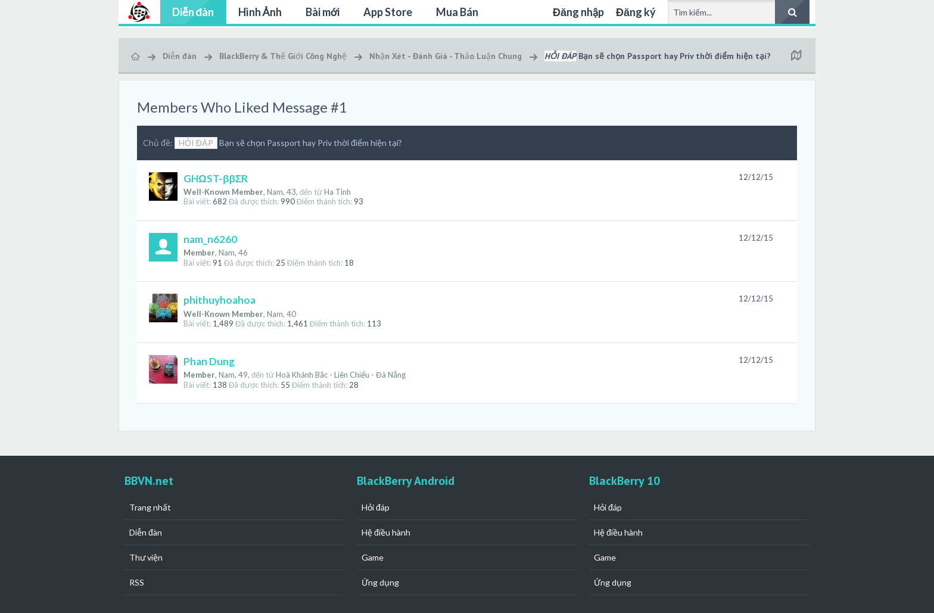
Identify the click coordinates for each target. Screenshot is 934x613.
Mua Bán (457, 11)
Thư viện (146, 557)
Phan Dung (209, 361)
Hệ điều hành (386, 532)
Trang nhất (150, 507)
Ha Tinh (337, 192)
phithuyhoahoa (219, 300)
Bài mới (323, 11)
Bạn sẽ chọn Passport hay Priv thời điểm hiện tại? (288, 143)
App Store (387, 11)
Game (373, 557)
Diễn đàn (193, 11)
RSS (136, 582)
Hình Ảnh (260, 11)
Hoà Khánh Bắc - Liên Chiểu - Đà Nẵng (340, 374)
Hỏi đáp (376, 507)
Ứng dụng (380, 582)
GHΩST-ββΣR (215, 178)
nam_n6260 (210, 239)
